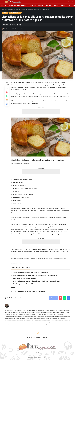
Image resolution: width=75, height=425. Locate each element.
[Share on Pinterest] (13, 24)
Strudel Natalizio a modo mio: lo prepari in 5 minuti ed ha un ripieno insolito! (35, 275)
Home (3, 9)
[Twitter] (38, 353)
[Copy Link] (18, 24)
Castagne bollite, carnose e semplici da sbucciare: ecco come (30, 272)
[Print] (20, 24)
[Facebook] (36, 353)
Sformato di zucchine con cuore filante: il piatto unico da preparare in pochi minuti (36, 281)
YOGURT (43, 291)
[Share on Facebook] (10, 24)
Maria (7, 28)
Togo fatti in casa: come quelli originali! (24, 278)
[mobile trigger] (3, 1)
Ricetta (5, 12)
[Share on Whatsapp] (15, 24)
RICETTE (38, 291)
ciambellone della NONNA (24, 291)
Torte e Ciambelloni (15, 12)
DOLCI (33, 291)
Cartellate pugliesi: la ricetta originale (24, 284)
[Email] (7, 100)
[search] (68, 2)
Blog (6, 9)
